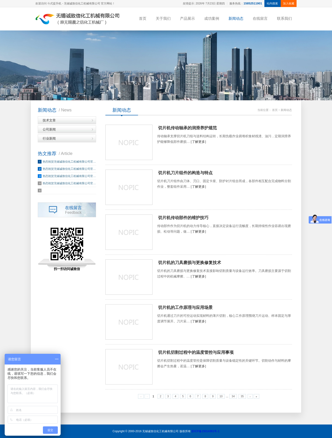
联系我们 (284, 18)
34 (233, 396)
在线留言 (260, 18)
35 (242, 396)
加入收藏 (288, 3)
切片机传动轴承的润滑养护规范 (187, 128)
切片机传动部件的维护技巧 (183, 217)
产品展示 (187, 18)
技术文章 (49, 120)
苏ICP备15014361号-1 (205, 431)
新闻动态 (235, 18)
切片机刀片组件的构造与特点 (185, 173)
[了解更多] (198, 142)
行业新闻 (49, 138)
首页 (142, 18)
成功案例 (211, 18)
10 (220, 396)
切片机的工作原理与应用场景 (185, 307)
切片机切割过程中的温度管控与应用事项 (196, 352)
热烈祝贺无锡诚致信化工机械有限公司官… (69, 161)
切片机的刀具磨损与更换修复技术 (189, 262)
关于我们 (163, 18)
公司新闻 (49, 129)
